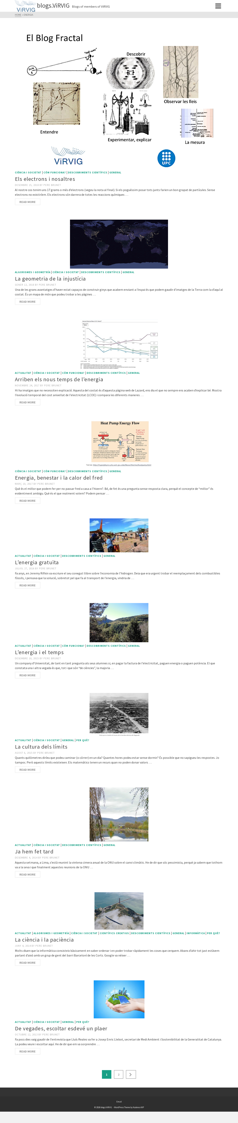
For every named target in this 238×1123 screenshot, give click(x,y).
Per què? (82, 740)
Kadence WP (138, 1107)
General (115, 172)
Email (119, 1101)
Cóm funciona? (55, 172)
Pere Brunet (52, 185)
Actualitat (23, 373)
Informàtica (196, 933)
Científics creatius (114, 933)
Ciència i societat (28, 172)
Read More (27, 202)
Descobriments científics (87, 172)
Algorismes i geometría (32, 272)
